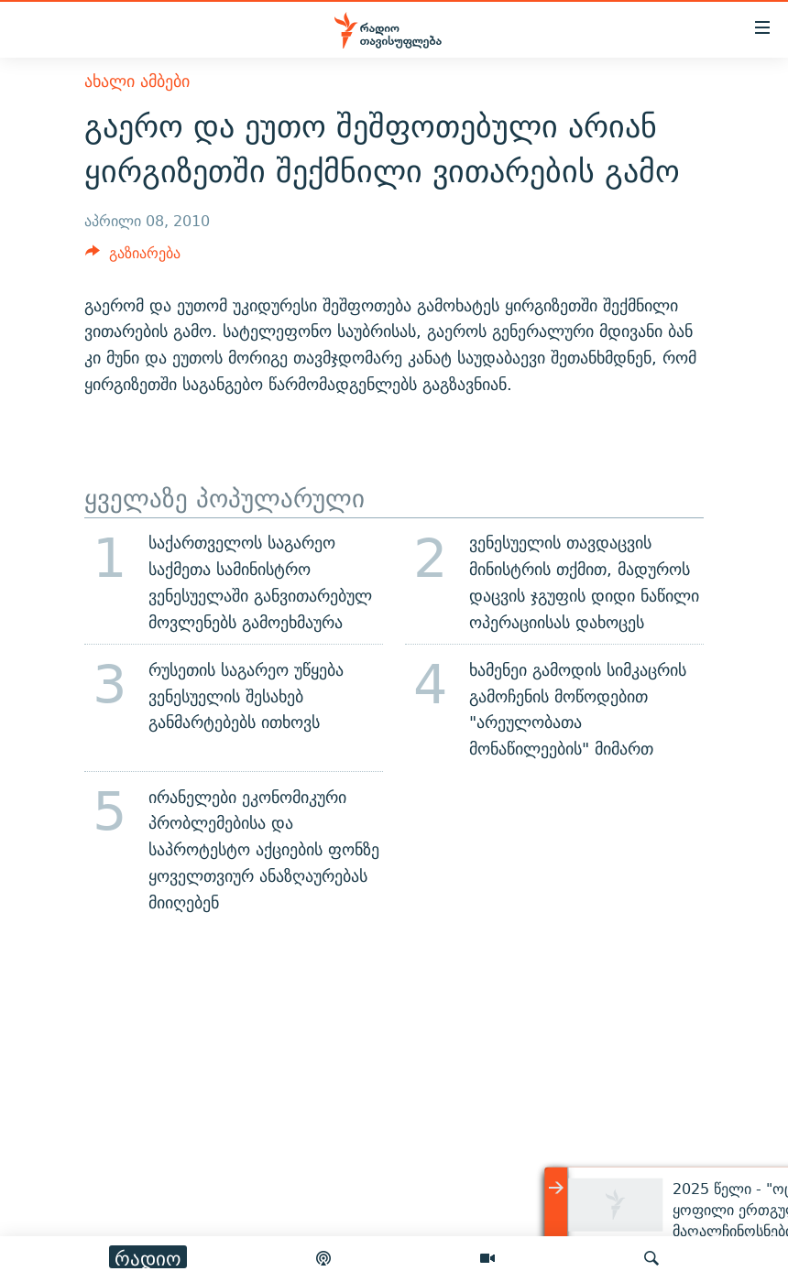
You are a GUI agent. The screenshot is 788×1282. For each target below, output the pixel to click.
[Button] (133, 258)
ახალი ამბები (137, 81)
